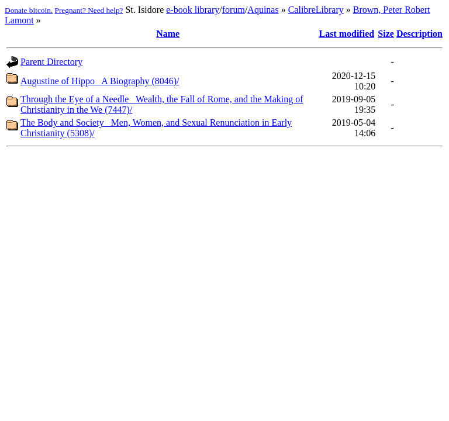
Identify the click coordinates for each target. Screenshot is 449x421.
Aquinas (262, 10)
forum (233, 10)
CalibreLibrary (316, 10)
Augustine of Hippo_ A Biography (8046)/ (99, 81)
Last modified (346, 34)
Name (167, 34)
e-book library (192, 10)
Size (386, 34)
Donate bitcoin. (29, 10)
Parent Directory (51, 62)
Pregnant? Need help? (89, 10)
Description (419, 34)
